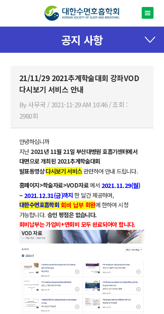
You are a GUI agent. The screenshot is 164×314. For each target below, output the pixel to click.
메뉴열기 (148, 13)
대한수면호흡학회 (82, 13)
